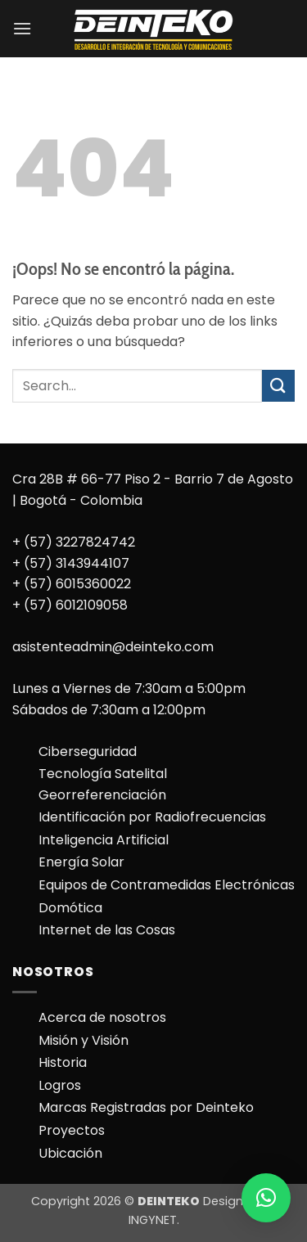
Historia (62, 1062)
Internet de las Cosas (106, 929)
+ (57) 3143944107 (70, 563)
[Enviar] (278, 386)
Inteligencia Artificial (103, 839)
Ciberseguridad (87, 751)
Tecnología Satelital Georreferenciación (102, 784)
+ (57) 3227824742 (73, 542)
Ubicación (70, 1153)
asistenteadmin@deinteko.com (113, 646)
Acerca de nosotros (102, 1017)
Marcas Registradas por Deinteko (146, 1107)
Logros (59, 1085)
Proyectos (71, 1130)
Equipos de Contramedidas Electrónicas (166, 884)
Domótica (70, 907)
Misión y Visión (83, 1040)
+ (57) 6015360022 (71, 583)
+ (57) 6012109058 (70, 605)
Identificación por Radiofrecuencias (152, 817)
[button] (22, 28)
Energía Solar (81, 862)
